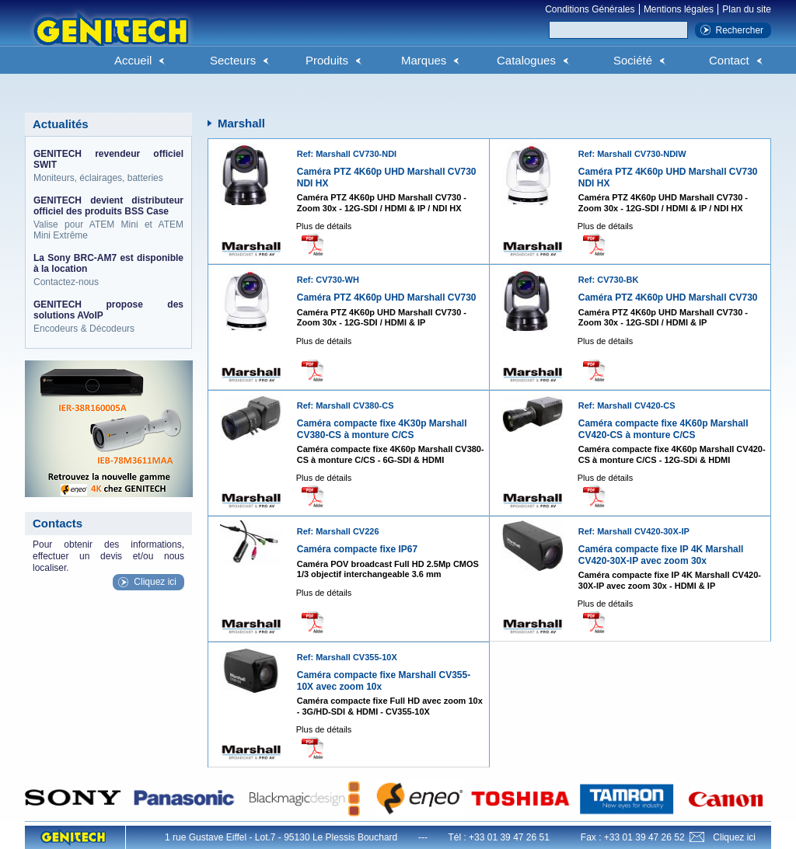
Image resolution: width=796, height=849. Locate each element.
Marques (423, 60)
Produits (326, 60)
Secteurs (233, 60)
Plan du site (746, 9)
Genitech (110, 38)
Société (632, 60)
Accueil (133, 60)
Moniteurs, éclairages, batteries (108, 165)
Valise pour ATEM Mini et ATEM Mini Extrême (108, 218)
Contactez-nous (108, 269)
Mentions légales (679, 9)
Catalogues (526, 60)
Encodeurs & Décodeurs (108, 316)
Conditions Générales (589, 9)
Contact (729, 60)
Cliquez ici (155, 581)
